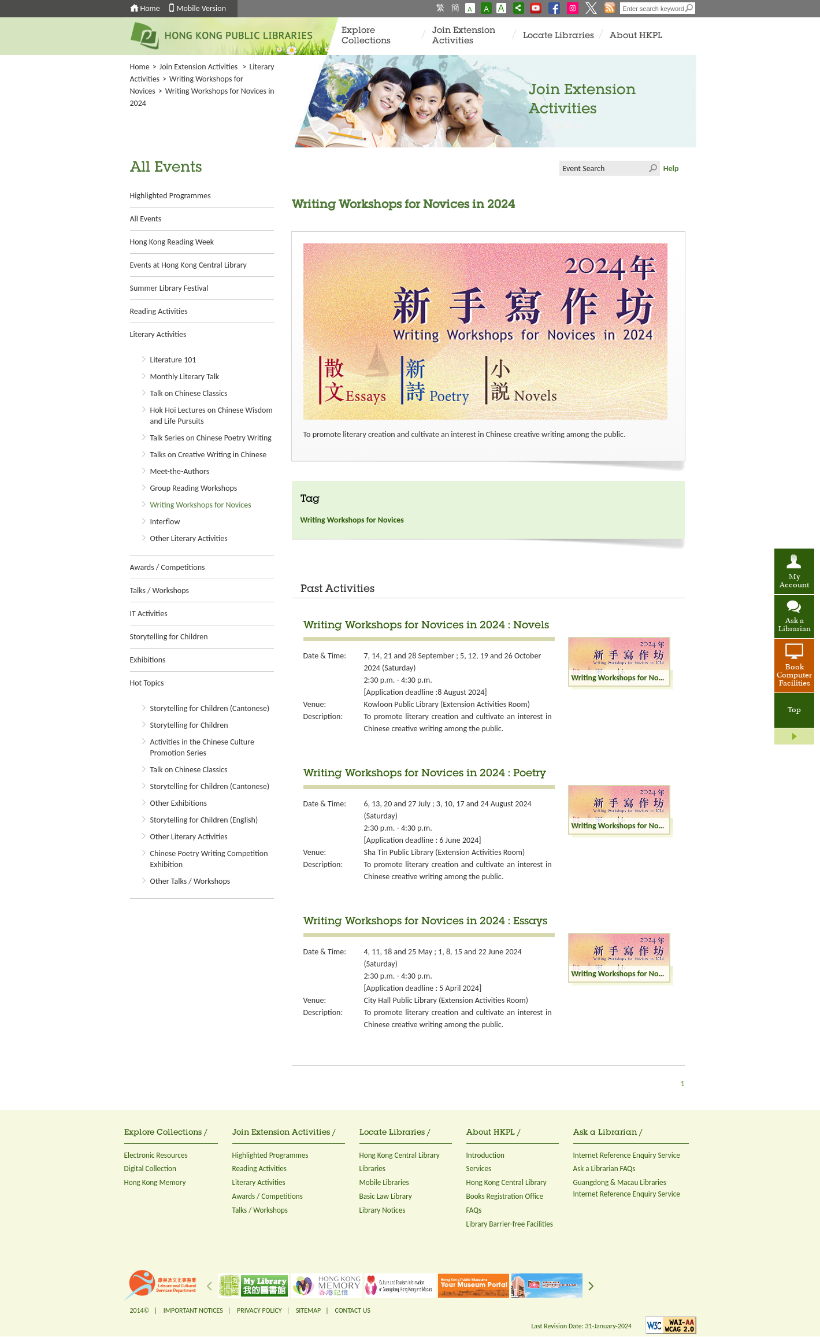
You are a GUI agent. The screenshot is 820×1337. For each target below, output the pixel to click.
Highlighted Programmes (170, 196)
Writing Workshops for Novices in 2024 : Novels (426, 626)
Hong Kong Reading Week (172, 242)
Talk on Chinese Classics (189, 393)
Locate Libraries (558, 36)
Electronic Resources (156, 1155)
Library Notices (382, 1210)
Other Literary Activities (189, 538)
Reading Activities (159, 311)
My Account (794, 581)
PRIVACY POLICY (259, 1310)
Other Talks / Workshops (190, 881)
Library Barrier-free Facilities (509, 1224)
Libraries (372, 1168)
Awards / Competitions (167, 567)
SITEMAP (308, 1310)
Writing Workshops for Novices (200, 505)
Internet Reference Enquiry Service (626, 1155)
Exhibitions (148, 660)
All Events (146, 219)
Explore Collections (366, 36)
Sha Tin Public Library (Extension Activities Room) (444, 852)
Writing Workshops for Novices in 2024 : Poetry (424, 774)
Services (479, 1168)
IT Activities (149, 613)
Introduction (485, 1155)
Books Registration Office (505, 1196)
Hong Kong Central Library (399, 1155)
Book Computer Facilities (794, 676)
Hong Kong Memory (155, 1182)
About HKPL (636, 36)
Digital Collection (150, 1168)
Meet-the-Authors (180, 471)
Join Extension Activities (463, 36)
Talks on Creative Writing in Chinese (208, 455)
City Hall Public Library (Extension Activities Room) (446, 1000)
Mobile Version (202, 8)
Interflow (165, 522)
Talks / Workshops (159, 590)
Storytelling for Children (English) (204, 820)
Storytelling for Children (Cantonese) (210, 708)
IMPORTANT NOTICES (193, 1310)
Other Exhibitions (178, 803)
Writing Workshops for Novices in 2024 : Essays (425, 922)
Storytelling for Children (169, 637)
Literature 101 (173, 360)
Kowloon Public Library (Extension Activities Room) (447, 704)
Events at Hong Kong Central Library (188, 265)
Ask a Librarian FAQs (604, 1168)
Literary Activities (158, 334)
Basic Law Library (385, 1196)
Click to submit (652, 168)
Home (150, 8)
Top (794, 710)
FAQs (474, 1210)
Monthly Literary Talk (185, 377)
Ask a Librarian (794, 625)
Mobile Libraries (384, 1182)
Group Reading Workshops (194, 488)
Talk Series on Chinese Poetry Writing (211, 438)
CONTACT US (352, 1310)
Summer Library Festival (169, 288)
